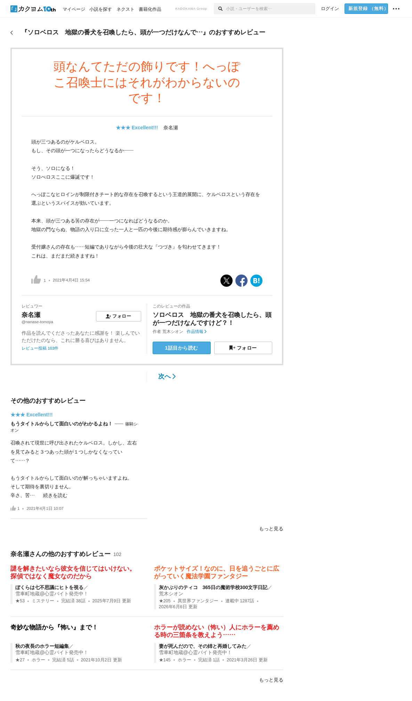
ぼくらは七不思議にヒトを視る (49, 587)
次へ (167, 376)
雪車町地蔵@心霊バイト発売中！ (51, 593)
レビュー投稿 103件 (40, 348)
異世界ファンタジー (198, 600)
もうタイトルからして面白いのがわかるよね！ (61, 423)
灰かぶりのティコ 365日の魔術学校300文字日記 (213, 587)
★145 (165, 660)
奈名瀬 (170, 127)
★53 (20, 600)
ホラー (38, 660)
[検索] (220, 8)
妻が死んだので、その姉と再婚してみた (203, 646)
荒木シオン (172, 331)
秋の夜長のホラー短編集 (42, 646)
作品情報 (197, 331)
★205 (165, 600)
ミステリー (43, 600)
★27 (20, 660)
